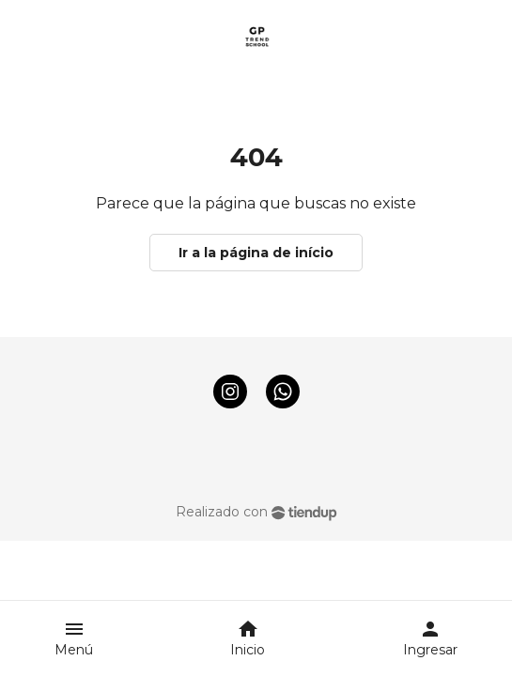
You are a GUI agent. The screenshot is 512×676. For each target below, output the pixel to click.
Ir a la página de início (256, 252)
